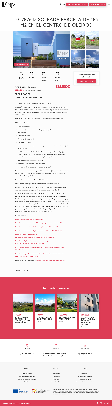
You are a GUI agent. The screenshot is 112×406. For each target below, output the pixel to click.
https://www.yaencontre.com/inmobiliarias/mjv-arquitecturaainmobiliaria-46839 (38, 223)
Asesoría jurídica (56, 382)
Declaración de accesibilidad (85, 382)
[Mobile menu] (109, 4)
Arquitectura (56, 373)
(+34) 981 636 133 (27, 353)
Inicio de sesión (27, 373)
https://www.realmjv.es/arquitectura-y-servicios (51, 260)
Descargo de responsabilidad (27, 379)
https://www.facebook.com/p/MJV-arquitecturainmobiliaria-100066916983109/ (38, 231)
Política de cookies (85, 379)
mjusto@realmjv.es (85, 353)
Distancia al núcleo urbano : (27, 97)
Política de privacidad (85, 376)
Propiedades (56, 376)
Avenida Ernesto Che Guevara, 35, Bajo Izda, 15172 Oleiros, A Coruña (56, 354)
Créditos (27, 382)
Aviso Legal (84, 373)
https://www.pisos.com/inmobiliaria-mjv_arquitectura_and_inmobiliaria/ (36, 227)
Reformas (56, 379)
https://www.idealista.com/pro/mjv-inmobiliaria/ (29, 219)
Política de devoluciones (27, 376)
